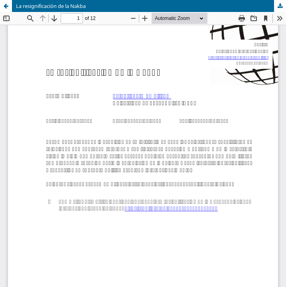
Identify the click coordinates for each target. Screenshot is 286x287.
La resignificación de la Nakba (51, 6)
